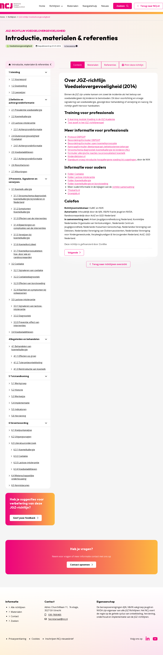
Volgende (74, 252)
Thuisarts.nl (74, 190)
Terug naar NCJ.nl (150, 6)
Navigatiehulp (90, 5)
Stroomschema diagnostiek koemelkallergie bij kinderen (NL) (99, 149)
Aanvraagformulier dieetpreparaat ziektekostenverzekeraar (98, 146)
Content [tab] (77, 64)
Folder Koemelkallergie (79, 180)
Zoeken (122, 5)
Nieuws (105, 5)
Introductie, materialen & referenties (29, 64)
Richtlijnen (56, 5)
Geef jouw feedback (25, 517)
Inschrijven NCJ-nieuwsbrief (59, 638)
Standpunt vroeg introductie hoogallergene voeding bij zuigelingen (102, 159)
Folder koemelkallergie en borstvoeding (88, 183)
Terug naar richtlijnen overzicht (108, 264)
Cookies (36, 638)
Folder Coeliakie (76, 173)
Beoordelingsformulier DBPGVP (84, 140)
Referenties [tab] (110, 64)
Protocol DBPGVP (77, 136)
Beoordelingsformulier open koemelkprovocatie (92, 143)
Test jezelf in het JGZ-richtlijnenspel (86, 122)
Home (42, 5)
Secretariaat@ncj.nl (58, 619)
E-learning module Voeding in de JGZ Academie (91, 119)
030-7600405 (54, 614)
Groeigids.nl (74, 193)
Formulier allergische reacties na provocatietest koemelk (96, 153)
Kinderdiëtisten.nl (76, 156)
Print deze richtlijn (132, 64)
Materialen (72, 5)
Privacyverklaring (17, 638)
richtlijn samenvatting (123, 186)
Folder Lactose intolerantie (81, 177)
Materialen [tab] (92, 64)
